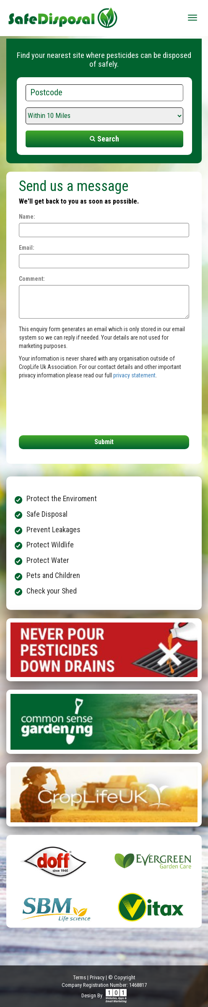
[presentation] (70, 405)
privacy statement (134, 375)
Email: (26, 247)
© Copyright (121, 977)
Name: (27, 216)
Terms (79, 977)
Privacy (97, 977)
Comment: (32, 278)
